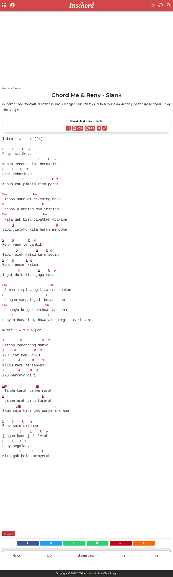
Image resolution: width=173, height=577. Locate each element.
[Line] (99, 551)
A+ (17, 564)
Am (36, 195)
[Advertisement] (86, 50)
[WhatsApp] (72, 551)
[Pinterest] (125, 551)
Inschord (88, 573)
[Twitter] (46, 551)
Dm (5, 195)
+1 (123, 564)
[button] (152, 551)
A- (50, 564)
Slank (10, 540)
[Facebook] (20, 551)
